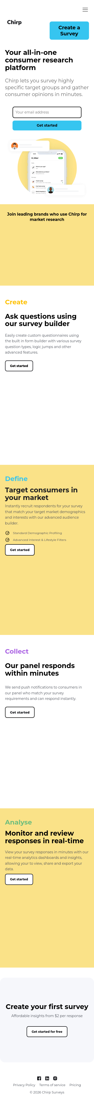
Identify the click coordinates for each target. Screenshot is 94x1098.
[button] (69, 30)
